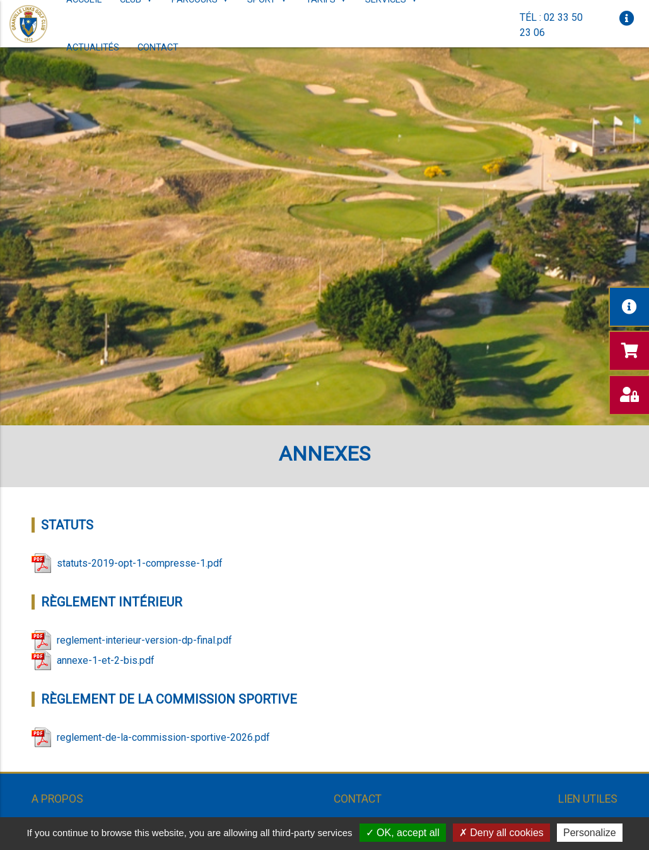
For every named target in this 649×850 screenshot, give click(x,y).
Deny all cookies (501, 832)
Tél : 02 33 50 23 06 (551, 24)
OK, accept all (403, 832)
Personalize (589, 832)
